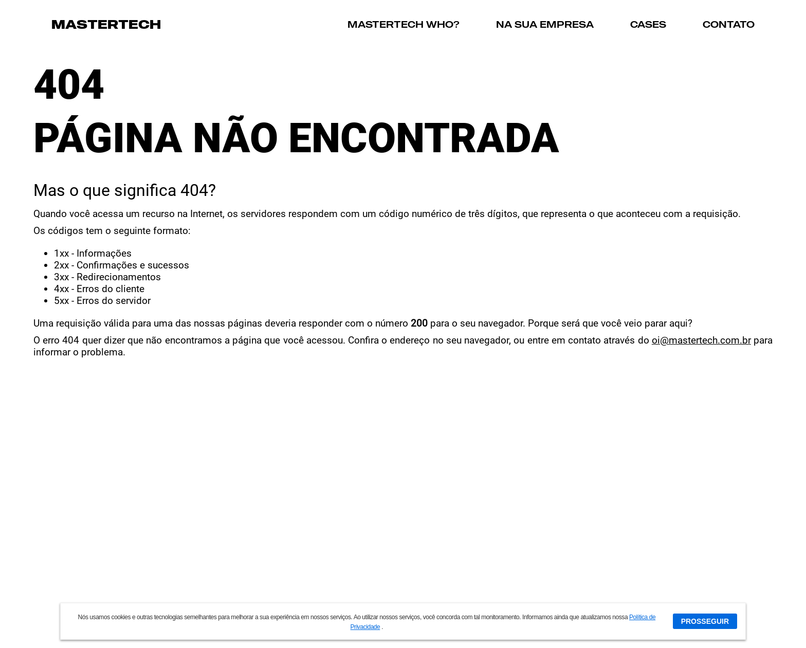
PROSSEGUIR (705, 621)
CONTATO (729, 24)
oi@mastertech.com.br (701, 340)
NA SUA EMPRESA (545, 24)
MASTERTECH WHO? (403, 24)
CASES (648, 24)
